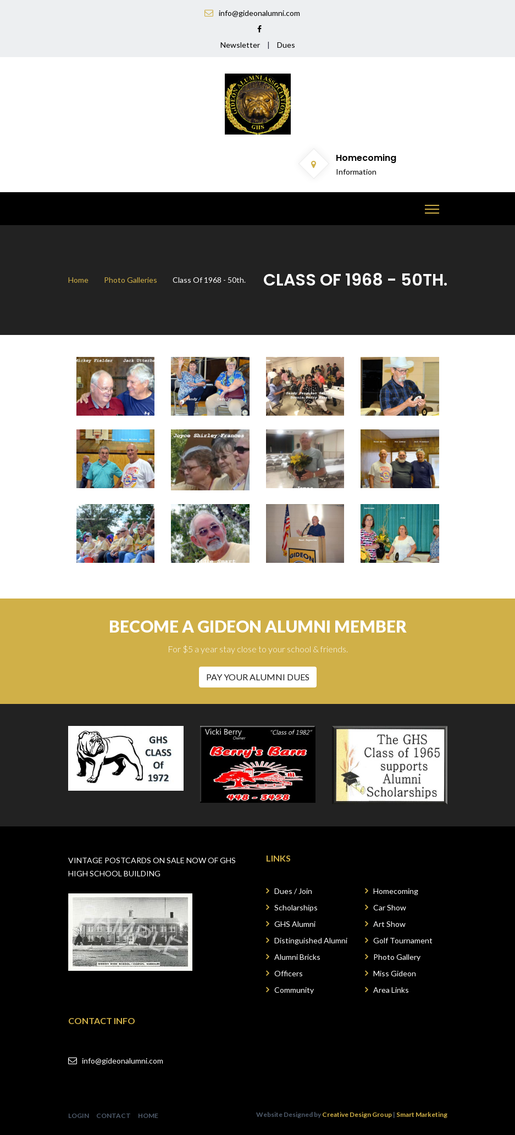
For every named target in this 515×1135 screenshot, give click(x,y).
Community (294, 989)
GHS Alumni (294, 924)
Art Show (389, 924)
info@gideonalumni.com (122, 1060)
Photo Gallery (396, 956)
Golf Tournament (403, 940)
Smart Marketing (421, 1114)
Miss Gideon (394, 973)
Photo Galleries (130, 279)
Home (78, 279)
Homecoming (395, 891)
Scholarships (296, 907)
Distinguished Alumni (310, 940)
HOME (148, 1115)
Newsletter (240, 44)
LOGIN (78, 1115)
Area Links (391, 989)
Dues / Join (293, 891)
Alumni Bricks (297, 956)
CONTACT (113, 1115)
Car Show (389, 907)
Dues (286, 44)
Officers (288, 973)
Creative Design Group (357, 1114)
